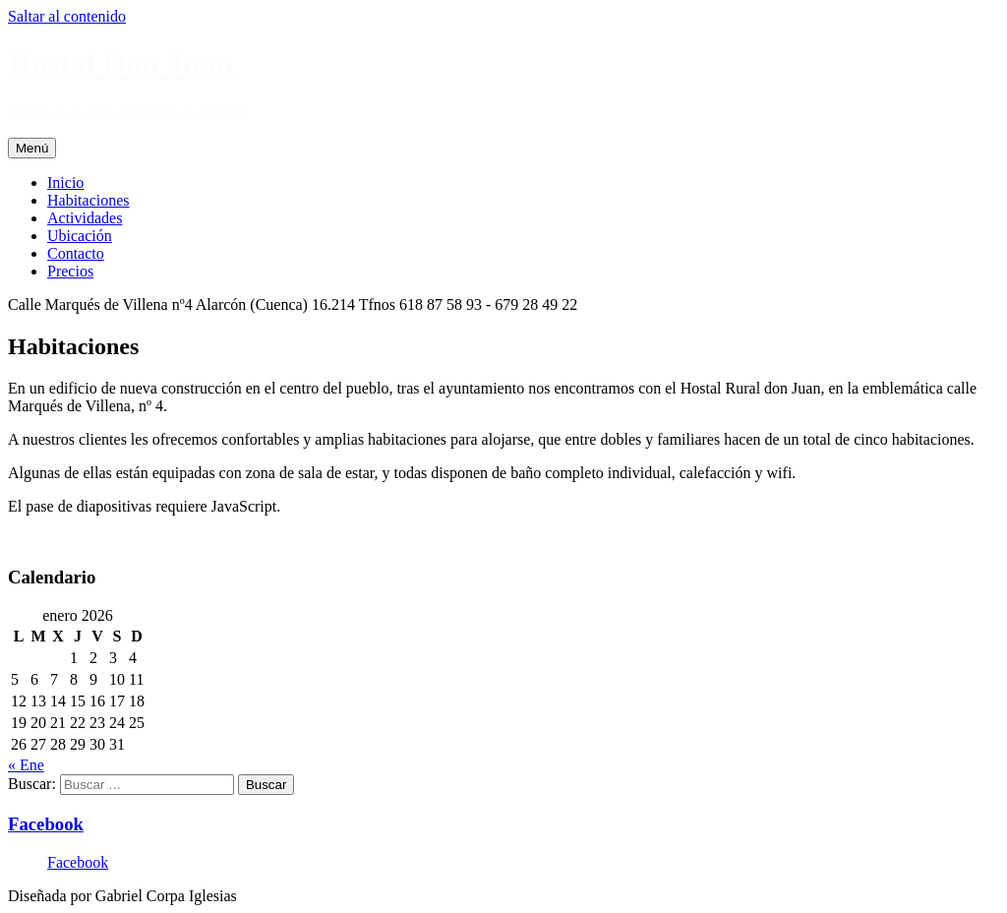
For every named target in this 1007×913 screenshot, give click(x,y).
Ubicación (79, 235)
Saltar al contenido (67, 16)
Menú (32, 148)
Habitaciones (88, 200)
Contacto (75, 253)
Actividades (84, 218)
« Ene (26, 765)
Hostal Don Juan (120, 64)
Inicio (65, 182)
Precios (70, 271)
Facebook (46, 824)
